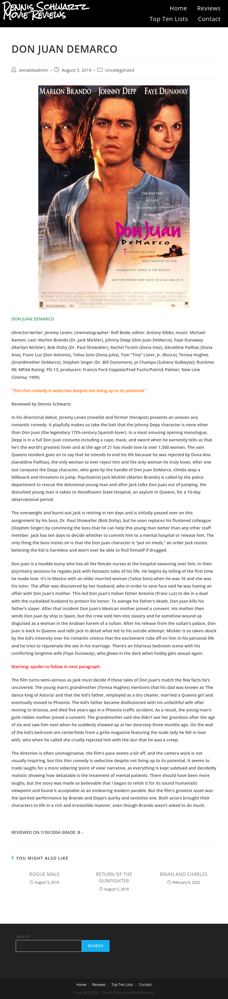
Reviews (209, 8)
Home (178, 8)
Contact (209, 19)
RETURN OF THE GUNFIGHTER (114, 877)
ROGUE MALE (44, 874)
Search (23, 936)
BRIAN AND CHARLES (184, 874)
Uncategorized (119, 70)
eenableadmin (33, 70)
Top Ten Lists (169, 19)
